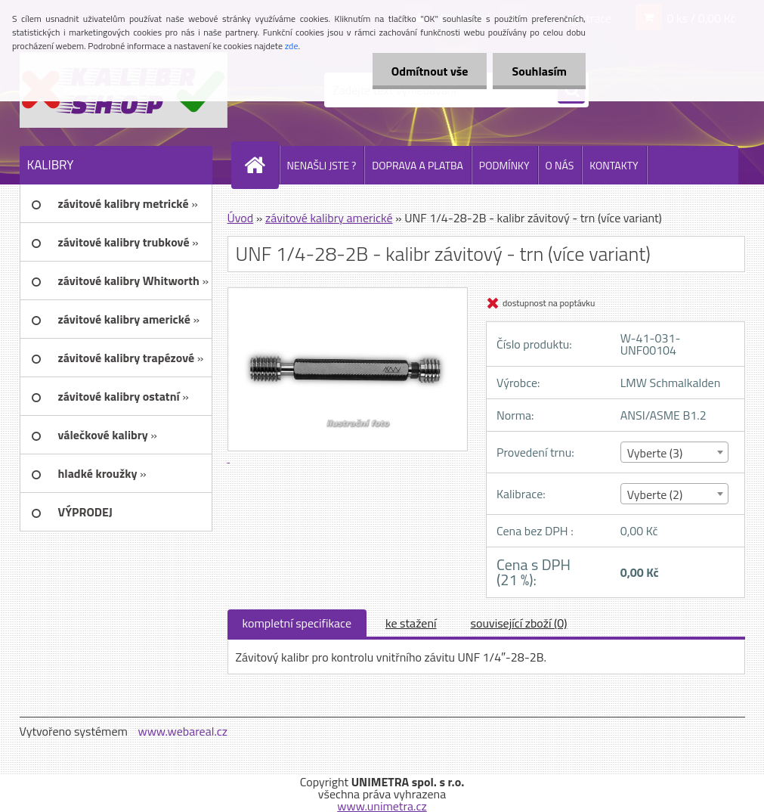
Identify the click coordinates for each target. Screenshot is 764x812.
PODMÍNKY (504, 165)
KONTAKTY (613, 165)
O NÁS (560, 165)
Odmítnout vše (430, 71)
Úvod (240, 218)
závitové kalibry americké (329, 218)
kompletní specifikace (297, 623)
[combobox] (674, 452)
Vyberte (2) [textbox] (655, 494)
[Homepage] (261, 165)
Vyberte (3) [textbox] (655, 453)
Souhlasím (539, 71)
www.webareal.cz (182, 731)
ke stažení (411, 623)
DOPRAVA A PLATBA (417, 165)
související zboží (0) (519, 623)
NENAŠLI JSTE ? (322, 165)
